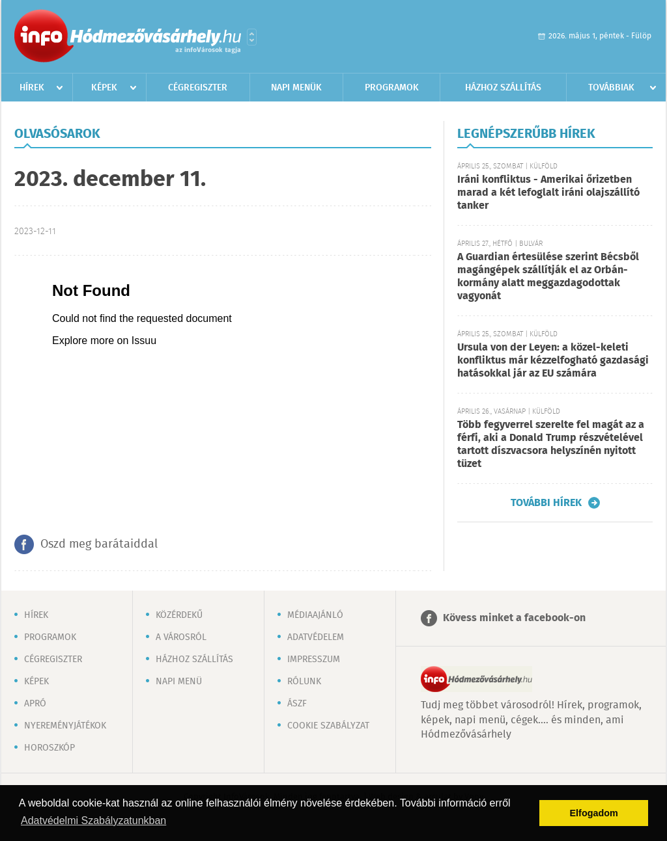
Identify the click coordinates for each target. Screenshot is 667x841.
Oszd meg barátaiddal (99, 544)
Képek (104, 88)
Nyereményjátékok (65, 726)
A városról (181, 637)
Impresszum (313, 659)
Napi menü (179, 681)
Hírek (32, 88)
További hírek (546, 503)
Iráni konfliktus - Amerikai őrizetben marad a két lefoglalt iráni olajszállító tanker (548, 193)
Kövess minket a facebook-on (514, 618)
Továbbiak (611, 88)
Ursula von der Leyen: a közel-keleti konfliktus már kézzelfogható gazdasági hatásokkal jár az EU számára (553, 361)
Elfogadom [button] (594, 813)
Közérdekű (179, 615)
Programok (392, 88)
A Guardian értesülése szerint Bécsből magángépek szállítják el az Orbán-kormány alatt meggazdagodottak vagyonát (548, 276)
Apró (35, 704)
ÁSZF (297, 704)
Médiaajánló (315, 615)
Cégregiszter (197, 88)
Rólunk (304, 681)
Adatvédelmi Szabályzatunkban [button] (93, 820)
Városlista (252, 37)
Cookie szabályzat (328, 726)
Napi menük (296, 88)
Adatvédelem (315, 637)
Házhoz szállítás (503, 88)
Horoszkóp (49, 748)
